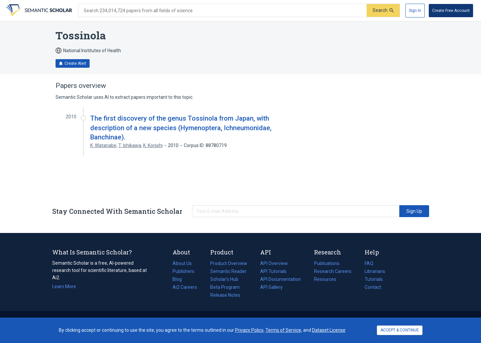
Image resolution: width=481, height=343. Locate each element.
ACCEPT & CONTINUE (400, 330)
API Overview (274, 263)
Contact (373, 287)
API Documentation (280, 279)
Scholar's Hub (224, 279)
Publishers (183, 271)
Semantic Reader (228, 271)
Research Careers (332, 271)
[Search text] (222, 11)
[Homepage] (38, 10)
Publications (327, 263)
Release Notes (225, 295)
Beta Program (225, 287)
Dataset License (328, 330)
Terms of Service (283, 330)
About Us (182, 263)
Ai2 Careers (185, 287)
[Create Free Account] (451, 10)
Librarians (375, 271)
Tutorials (374, 279)
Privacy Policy (249, 330)
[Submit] (383, 10)
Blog (180, 279)
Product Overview (228, 263)
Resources (325, 279)
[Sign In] (415, 11)
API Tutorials (273, 271)
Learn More (64, 286)
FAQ (369, 263)
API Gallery (271, 287)
